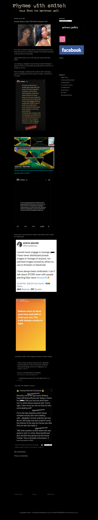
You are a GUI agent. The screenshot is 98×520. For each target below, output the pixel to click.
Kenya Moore (34, 447)
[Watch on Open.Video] (22, 166)
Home (35, 494)
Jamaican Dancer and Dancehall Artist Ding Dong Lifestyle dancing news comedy (34, 149)
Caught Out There (24, 447)
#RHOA (25, 369)
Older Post (50, 494)
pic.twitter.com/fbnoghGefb (27, 375)
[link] (16, 149)
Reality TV (41, 447)
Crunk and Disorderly (67, 80)
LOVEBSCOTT (65, 87)
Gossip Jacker (65, 82)
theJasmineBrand (66, 95)
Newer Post (18, 494)
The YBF (63, 92)
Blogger (75, 512)
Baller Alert (64, 77)
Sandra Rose (65, 90)
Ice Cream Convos (66, 85)
